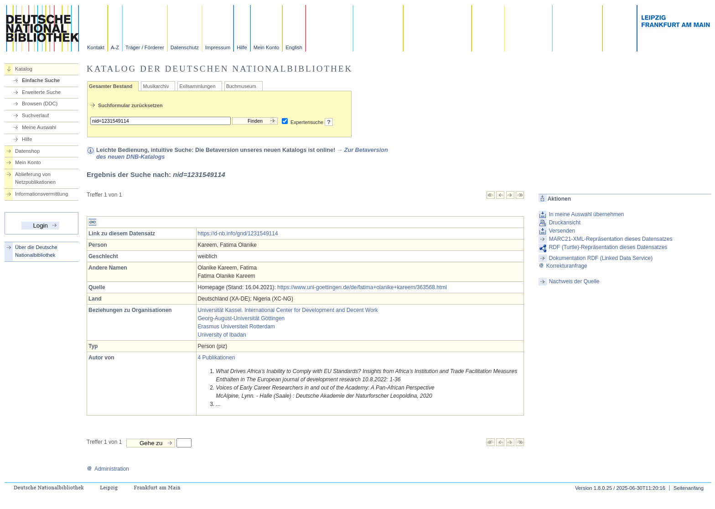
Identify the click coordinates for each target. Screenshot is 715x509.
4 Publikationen (216, 357)
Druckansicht (564, 222)
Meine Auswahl (39, 127)
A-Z (115, 47)
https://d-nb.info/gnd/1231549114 (238, 233)
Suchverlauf (35, 115)
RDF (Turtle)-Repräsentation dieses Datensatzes (608, 247)
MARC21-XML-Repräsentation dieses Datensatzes (611, 239)
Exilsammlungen (197, 86)
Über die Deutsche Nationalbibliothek (36, 251)
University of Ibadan (222, 335)
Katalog (23, 69)
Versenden (562, 231)
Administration (108, 469)
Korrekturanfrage (563, 266)
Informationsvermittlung (41, 194)
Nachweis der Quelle (574, 281)
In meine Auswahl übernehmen (586, 214)
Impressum (217, 47)
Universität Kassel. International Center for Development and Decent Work (288, 310)
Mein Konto (267, 47)
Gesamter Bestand (110, 86)
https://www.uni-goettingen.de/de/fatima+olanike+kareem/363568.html (362, 287)
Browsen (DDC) (39, 103)
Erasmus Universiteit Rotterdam (236, 326)
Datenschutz (185, 47)
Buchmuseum (241, 86)
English (293, 47)
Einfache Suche (41, 80)
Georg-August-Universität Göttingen (241, 318)
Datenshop (27, 151)
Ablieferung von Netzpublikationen (35, 178)
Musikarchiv (156, 86)
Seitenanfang (689, 488)
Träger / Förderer (144, 47)
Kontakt (95, 47)
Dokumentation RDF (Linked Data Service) (601, 258)
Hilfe (242, 47)
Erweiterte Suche (41, 92)
